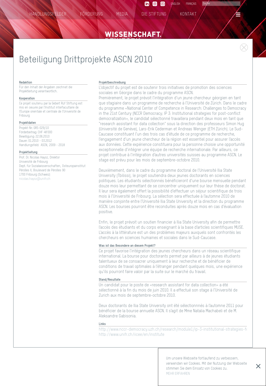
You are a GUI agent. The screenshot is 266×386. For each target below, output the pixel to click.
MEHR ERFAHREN (178, 374)
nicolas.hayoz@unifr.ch (34, 179)
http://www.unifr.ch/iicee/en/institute (131, 335)
